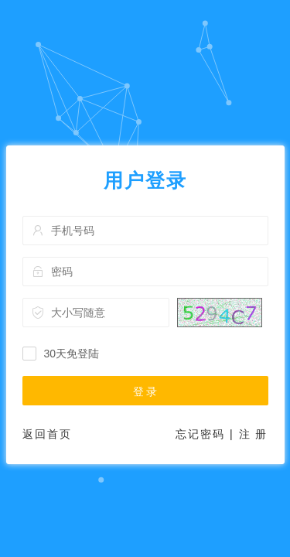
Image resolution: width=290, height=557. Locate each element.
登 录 (145, 391)
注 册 (253, 434)
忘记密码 (200, 434)
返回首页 (47, 434)
